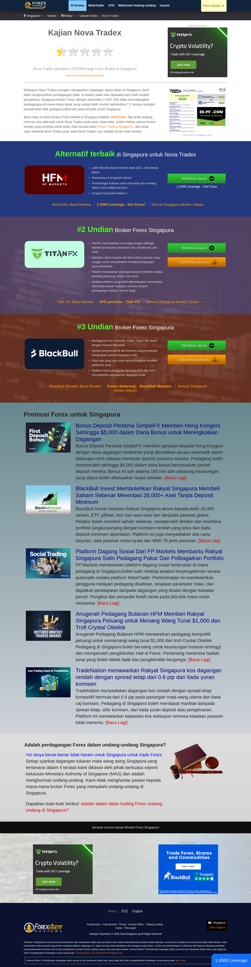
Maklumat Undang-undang (137, 5)
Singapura (33, 15)
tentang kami (94, 924)
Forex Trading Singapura (115, 126)
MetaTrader (96, 5)
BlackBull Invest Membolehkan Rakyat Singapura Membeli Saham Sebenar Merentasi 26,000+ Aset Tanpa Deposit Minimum (148, 495)
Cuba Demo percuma (198, 262)
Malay (68, 15)
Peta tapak (130, 928)
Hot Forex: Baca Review (71, 208)
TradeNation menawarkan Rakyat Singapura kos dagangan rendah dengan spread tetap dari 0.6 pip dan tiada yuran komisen (149, 677)
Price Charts (213, 5)
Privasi (122, 924)
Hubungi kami (110, 924)
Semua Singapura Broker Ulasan (177, 208)
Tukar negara (217, 927)
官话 (124, 911)
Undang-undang (154, 924)
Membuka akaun (197, 178)
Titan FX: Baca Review (75, 305)
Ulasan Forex (88, 15)
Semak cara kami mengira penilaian (85, 75)
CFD (111, 5)
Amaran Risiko (136, 924)
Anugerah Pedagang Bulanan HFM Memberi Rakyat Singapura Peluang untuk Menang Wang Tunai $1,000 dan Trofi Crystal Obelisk (148, 620)
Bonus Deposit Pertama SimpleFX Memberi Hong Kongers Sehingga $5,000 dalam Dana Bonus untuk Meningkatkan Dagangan (148, 432)
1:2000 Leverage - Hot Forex (200, 185)
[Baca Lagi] (175, 477)
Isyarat (164, 5)
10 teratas (77, 5)
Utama (51, 15)
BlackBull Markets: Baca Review (75, 389)
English (137, 911)
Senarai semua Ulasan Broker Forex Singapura (125, 827)
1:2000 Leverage (231, 960)
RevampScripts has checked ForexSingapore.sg (98, 953)
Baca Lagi (180, 960)
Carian (118, 928)
